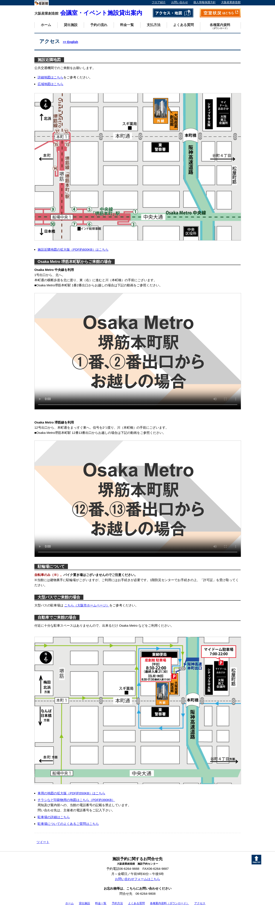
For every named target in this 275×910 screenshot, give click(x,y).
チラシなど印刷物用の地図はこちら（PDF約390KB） (76, 800)
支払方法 (153, 25)
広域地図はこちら (50, 84)
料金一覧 (127, 25)
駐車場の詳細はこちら (54, 817)
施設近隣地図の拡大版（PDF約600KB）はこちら (73, 249)
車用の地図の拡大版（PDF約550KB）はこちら (71, 793)
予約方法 (117, 903)
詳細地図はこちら (50, 77)
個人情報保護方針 (204, 2)
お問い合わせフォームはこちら (137, 879)
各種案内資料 (220, 26)
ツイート (43, 842)
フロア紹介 (159, 2)
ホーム (46, 25)
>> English (70, 42)
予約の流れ (98, 25)
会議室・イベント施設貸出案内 (88, 13)
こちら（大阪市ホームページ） (86, 605)
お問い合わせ (179, 2)
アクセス (199, 903)
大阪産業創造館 (231, 2)
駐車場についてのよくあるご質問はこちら (68, 824)
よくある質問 (183, 25)
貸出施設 (71, 25)
